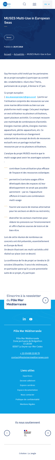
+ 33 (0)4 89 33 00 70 (30, 353)
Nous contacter (27, 394)
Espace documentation (27, 390)
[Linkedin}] (24, 319)
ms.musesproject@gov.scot (21, 96)
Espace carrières (27, 385)
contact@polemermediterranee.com (30, 357)
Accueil (7, 54)
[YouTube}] (30, 319)
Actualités (19, 54)
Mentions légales (27, 404)
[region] (27, 54)
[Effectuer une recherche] (24, 4)
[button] (34, 4)
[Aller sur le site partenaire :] (27, 433)
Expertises (27, 376)
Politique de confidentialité (27, 399)
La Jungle (32, 453)
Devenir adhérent (27, 380)
